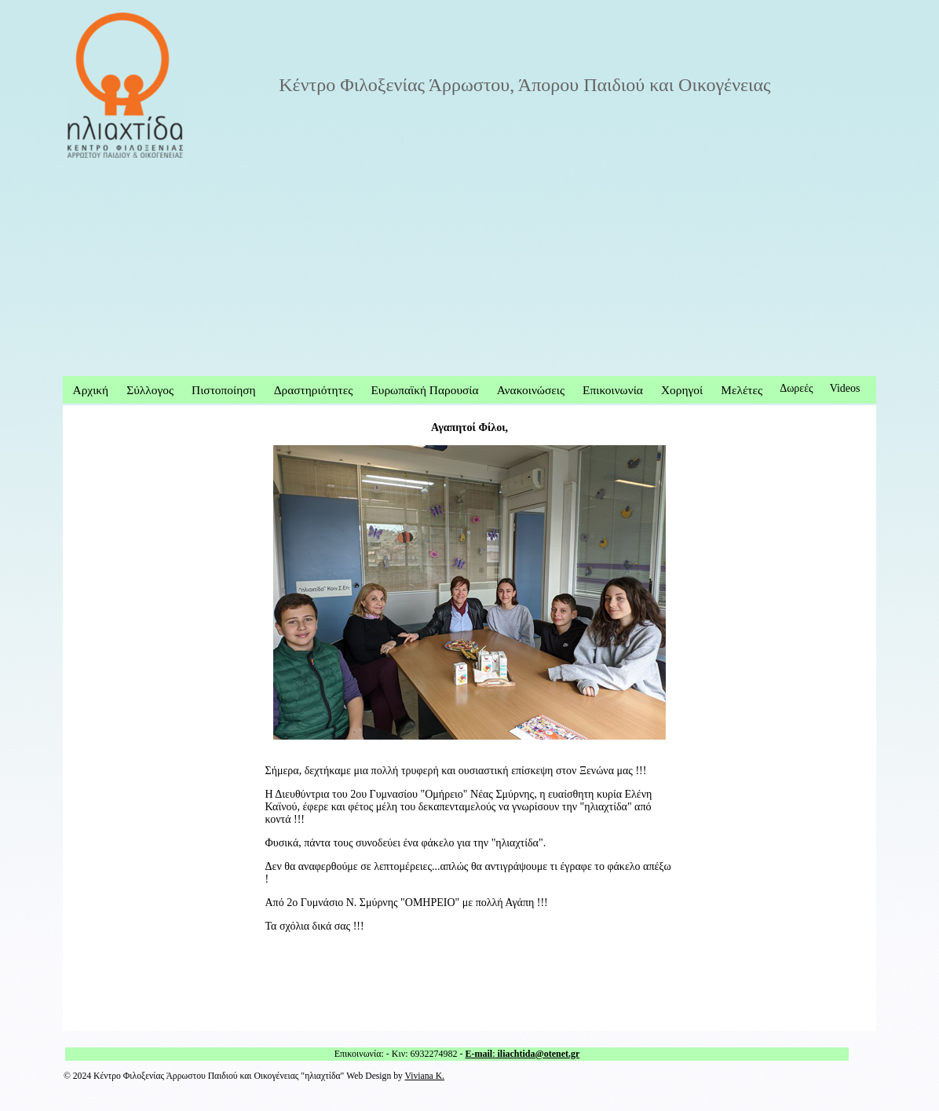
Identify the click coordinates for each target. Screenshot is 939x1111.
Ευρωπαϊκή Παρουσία (424, 390)
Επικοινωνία (613, 390)
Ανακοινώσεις (530, 390)
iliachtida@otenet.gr (537, 1053)
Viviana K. (424, 1076)
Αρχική (91, 390)
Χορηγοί (682, 390)
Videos (845, 388)
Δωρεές (796, 388)
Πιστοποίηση (223, 390)
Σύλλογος (150, 390)
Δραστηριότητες (313, 390)
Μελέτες (741, 390)
